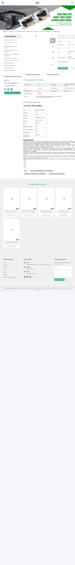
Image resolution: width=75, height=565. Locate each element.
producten (5, 267)
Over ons (5, 265)
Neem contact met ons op (9, 277)
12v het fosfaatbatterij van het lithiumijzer (23, 31)
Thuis (6, 31)
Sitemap (13, 288)
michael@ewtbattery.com (12, 83)
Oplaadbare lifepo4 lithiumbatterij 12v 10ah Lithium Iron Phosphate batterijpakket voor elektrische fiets (29, 211)
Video (4, 270)
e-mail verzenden (59, 279)
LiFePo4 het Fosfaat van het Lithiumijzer (35, 173)
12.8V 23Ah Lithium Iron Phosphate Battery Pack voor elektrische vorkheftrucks (63, 211)
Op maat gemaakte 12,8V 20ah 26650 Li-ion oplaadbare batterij (11, 242)
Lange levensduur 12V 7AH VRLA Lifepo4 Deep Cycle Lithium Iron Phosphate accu (11, 211)
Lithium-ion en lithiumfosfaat (57, 173)
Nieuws (5, 272)
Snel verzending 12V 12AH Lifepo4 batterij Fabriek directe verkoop (46, 211)
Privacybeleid (7, 288)
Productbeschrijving (53, 74)
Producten (11, 31)
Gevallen (5, 274)
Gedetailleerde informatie (32, 74)
